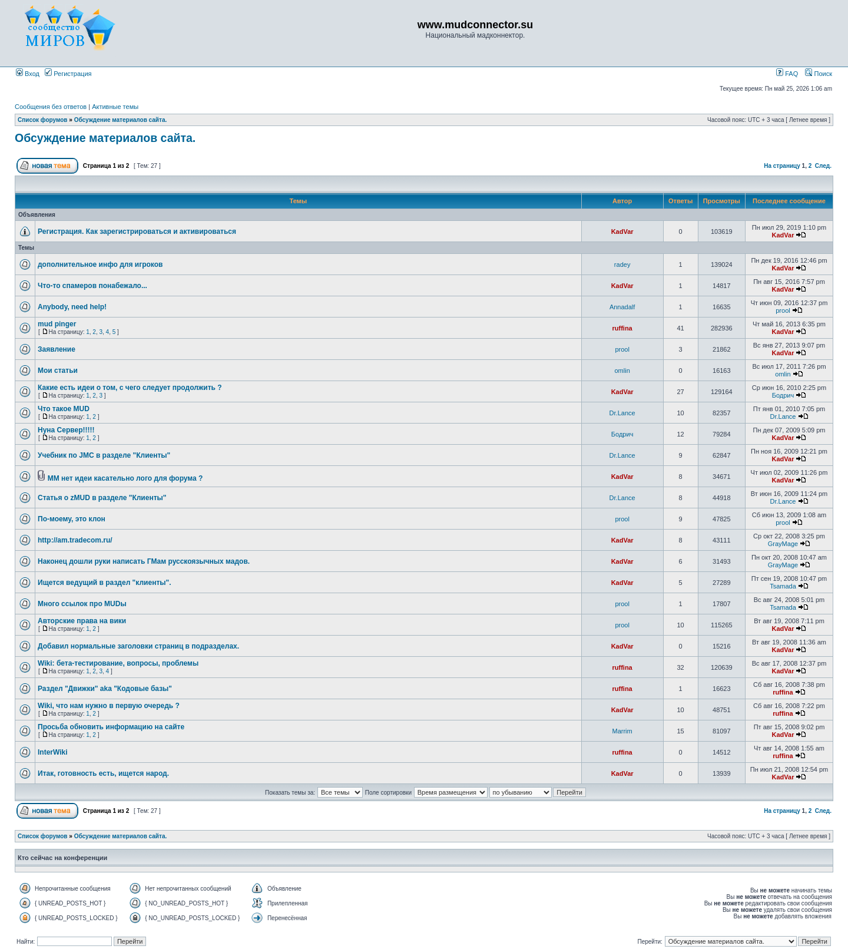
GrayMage (783, 543)
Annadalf (622, 306)
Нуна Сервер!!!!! (66, 430)
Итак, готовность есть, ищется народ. (103, 773)
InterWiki (53, 752)
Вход (27, 73)
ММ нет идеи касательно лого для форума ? (125, 478)
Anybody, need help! (72, 307)
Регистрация (68, 73)
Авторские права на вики (82, 621)
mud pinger (57, 324)
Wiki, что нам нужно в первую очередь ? (109, 706)
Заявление (56, 349)
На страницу (782, 166)
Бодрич (783, 395)
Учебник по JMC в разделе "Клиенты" (104, 455)
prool (783, 310)
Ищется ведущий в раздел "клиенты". (104, 582)
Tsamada (783, 586)
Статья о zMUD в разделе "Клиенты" (102, 498)
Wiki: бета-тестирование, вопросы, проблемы (118, 663)
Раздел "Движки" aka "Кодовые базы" (105, 689)
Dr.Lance (622, 412)
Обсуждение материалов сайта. (120, 120)
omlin (622, 370)
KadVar (622, 231)
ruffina (622, 328)
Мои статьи (58, 370)
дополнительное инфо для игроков (100, 264)
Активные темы (115, 106)
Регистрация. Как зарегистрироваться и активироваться (137, 231)
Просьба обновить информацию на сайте (111, 727)
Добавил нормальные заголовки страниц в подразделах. (138, 646)
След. (823, 166)
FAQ (787, 73)
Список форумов (43, 120)
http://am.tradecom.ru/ (75, 540)
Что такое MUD (64, 409)
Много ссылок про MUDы (82, 604)
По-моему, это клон (71, 519)
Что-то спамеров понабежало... (92, 286)
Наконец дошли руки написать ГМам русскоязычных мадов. (144, 561)
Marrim (622, 731)
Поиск (818, 73)
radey (622, 264)
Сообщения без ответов (51, 106)
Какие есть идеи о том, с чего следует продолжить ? (130, 387)
